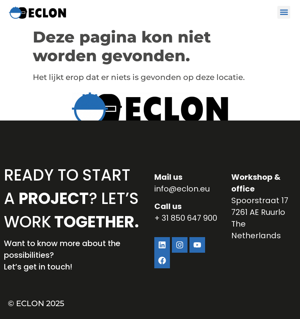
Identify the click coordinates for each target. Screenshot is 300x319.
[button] (283, 12)
